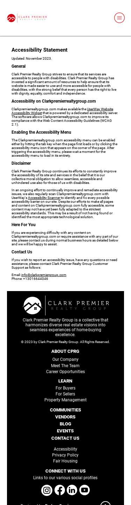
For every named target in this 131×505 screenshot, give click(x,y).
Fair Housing (65, 461)
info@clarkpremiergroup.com (43, 275)
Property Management (65, 400)
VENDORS (65, 416)
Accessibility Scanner (44, 198)
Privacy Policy (65, 455)
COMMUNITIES (65, 410)
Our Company (65, 359)
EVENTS (65, 430)
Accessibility (65, 449)
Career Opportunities (65, 371)
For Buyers (65, 388)
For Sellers (65, 394)
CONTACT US (65, 438)
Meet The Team (65, 365)
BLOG (65, 423)
